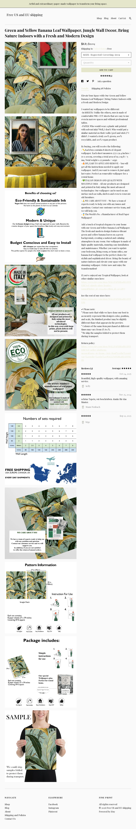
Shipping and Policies (15, 815)
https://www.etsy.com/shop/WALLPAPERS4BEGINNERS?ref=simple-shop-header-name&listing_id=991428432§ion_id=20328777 (106, 285)
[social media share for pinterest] (93, 81)
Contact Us (10, 818)
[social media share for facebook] (82, 81)
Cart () (122, 18)
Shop (99, 18)
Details (85, 88)
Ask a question (104, 81)
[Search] (130, 18)
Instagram (53, 807)
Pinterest (52, 811)
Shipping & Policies (101, 88)
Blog (106, 18)
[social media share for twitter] (88, 81)
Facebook (53, 804)
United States (99, 48)
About (113, 18)
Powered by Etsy (107, 811)
